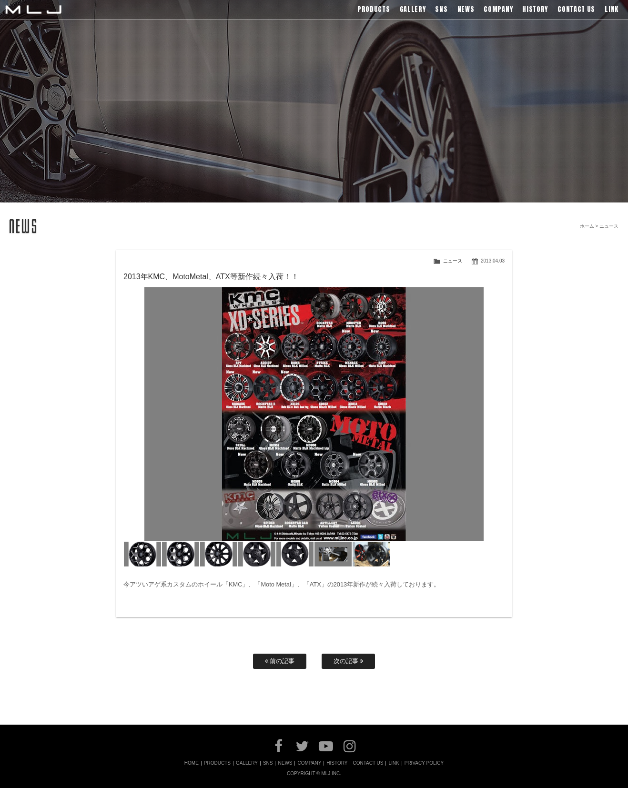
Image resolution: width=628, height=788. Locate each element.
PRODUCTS (217, 763)
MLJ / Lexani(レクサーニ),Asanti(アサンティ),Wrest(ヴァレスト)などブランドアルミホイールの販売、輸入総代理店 (33, 9)
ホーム (587, 226)
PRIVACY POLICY (424, 763)
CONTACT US (368, 763)
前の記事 (280, 661)
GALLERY (247, 763)
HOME (191, 763)
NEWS (285, 763)
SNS (268, 763)
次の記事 (349, 661)
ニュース (452, 260)
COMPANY (309, 763)
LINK (393, 763)
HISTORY (336, 763)
